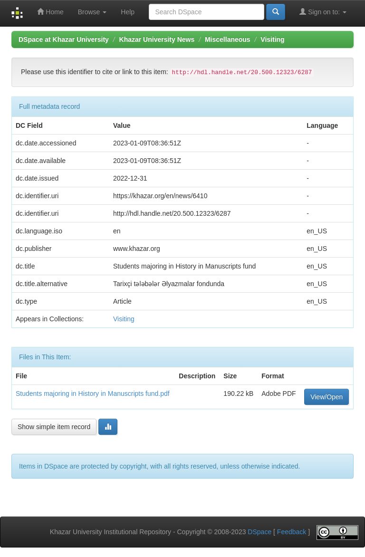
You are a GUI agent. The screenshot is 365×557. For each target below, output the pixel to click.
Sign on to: (322, 12)
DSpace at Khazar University (64, 39)
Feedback (291, 532)
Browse (92, 12)
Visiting (272, 39)
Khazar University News (157, 39)
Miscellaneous (227, 39)
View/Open (326, 397)
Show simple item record (54, 427)
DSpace (259, 532)
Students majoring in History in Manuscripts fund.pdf (93, 393)
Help (127, 12)
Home (50, 12)
